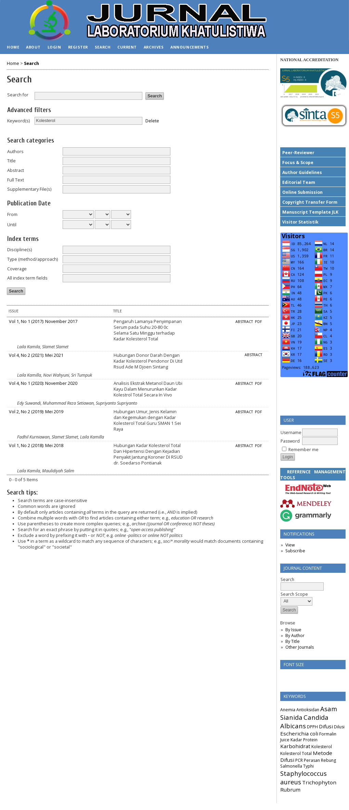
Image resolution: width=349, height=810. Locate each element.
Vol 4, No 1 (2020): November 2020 (43, 383)
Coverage (17, 269)
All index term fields (27, 278)
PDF (258, 321)
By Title (292, 641)
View (290, 545)
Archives (154, 47)
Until (11, 225)
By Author (295, 635)
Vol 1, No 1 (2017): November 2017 (43, 321)
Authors (15, 151)
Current (127, 47)
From (12, 214)
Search (103, 47)
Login (54, 47)
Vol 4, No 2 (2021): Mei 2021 (36, 355)
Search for (17, 95)
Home (13, 47)
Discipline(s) (19, 250)
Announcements (189, 47)
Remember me (303, 450)
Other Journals (299, 647)
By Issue (293, 630)
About (33, 47)
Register (78, 47)
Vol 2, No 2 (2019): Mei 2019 (36, 412)
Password (290, 441)
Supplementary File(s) (29, 189)
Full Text (15, 180)
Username (291, 432)
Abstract (15, 170)
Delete (152, 120)
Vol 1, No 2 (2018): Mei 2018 (36, 445)
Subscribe (295, 551)
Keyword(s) (18, 121)
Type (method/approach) (32, 259)
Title (11, 161)
